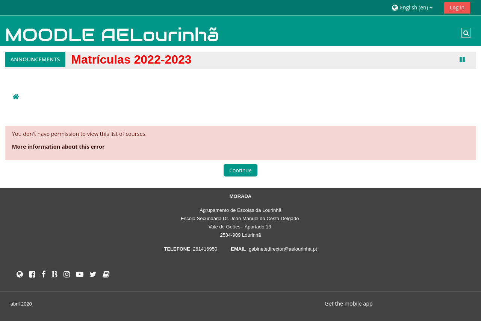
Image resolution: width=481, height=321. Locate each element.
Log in (457, 7)
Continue (240, 170)
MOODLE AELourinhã (112, 34)
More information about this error (58, 146)
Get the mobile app (349, 303)
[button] (415, 7)
